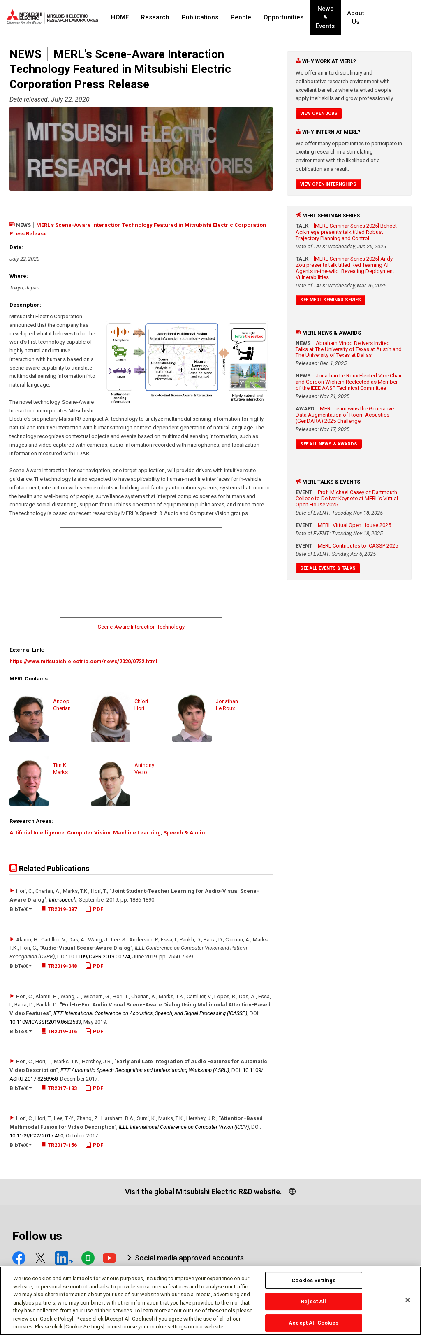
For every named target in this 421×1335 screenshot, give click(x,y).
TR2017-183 (59, 1088)
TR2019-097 (59, 909)
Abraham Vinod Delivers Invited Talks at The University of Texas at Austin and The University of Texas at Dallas (349, 349)
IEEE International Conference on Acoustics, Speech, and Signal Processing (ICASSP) (150, 1013)
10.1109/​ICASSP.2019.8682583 (45, 1022)
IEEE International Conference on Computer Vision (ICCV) (184, 1127)
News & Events (332, 17)
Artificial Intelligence (37, 832)
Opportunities (283, 17)
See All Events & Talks (328, 568)
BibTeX (20, 909)
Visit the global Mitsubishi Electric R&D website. (203, 1191)
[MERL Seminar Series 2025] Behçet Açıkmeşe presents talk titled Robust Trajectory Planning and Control (346, 232)
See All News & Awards (328, 444)
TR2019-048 (59, 966)
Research (155, 17)
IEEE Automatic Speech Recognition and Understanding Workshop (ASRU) (144, 1070)
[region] (210, 1300)
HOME (120, 17)
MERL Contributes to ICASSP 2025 (358, 546)
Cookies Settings (313, 1280)
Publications (200, 17)
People (241, 17)
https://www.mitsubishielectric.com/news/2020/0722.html (83, 661)
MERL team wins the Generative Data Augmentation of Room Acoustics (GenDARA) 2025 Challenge (345, 414)
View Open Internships (328, 184)
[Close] (408, 1300)
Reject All (313, 1301)
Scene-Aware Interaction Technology (141, 627)
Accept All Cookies (313, 1323)
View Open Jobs (319, 113)
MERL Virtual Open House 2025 (354, 525)
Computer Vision (89, 832)
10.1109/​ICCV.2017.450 (36, 1135)
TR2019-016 (59, 1031)
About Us (370, 17)
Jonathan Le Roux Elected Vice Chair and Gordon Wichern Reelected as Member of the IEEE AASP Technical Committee (349, 382)
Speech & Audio (184, 832)
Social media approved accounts (189, 1257)
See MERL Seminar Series (330, 300)
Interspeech (62, 900)
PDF (94, 909)
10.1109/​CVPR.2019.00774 (99, 956)
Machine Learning (137, 832)
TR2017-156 (59, 1145)
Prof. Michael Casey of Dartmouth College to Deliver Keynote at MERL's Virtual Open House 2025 (347, 498)
